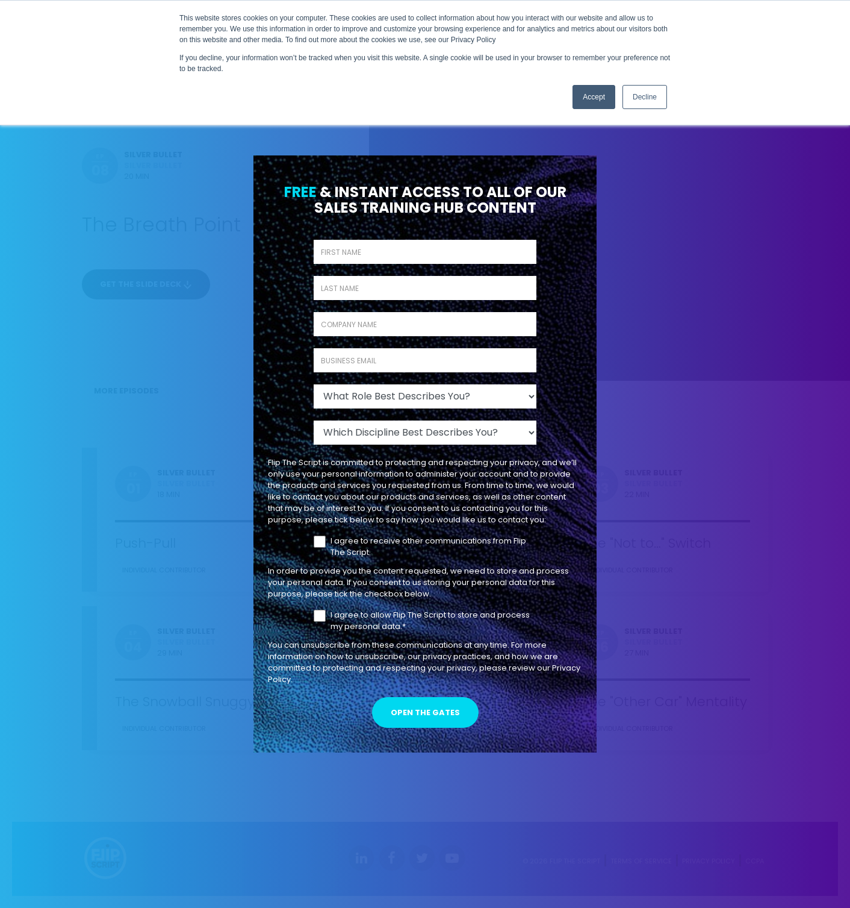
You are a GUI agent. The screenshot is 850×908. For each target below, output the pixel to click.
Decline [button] (645, 97)
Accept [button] (594, 97)
